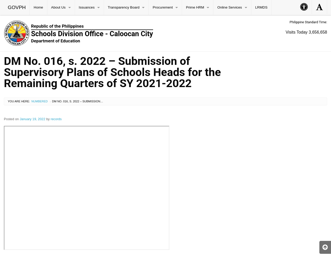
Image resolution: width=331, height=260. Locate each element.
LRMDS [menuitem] (261, 7)
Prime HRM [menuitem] (195, 7)
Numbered (40, 101)
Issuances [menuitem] (87, 7)
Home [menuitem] (38, 7)
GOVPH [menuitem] (17, 7)
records (56, 119)
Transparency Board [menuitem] (124, 7)
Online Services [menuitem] (229, 7)
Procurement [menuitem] (163, 7)
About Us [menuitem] (58, 7)
